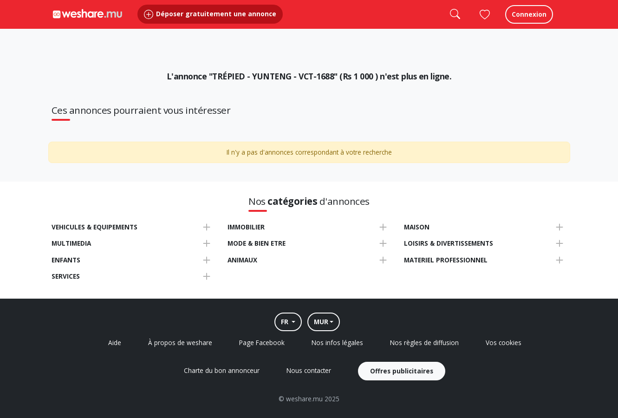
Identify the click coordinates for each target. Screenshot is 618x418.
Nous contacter (308, 370)
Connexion (529, 23)
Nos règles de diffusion (424, 342)
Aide (114, 342)
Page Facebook (262, 342)
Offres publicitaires (401, 370)
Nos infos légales (337, 342)
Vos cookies (503, 342)
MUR (321, 321)
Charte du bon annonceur (222, 370)
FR (285, 321)
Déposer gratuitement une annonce (210, 23)
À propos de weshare (180, 342)
